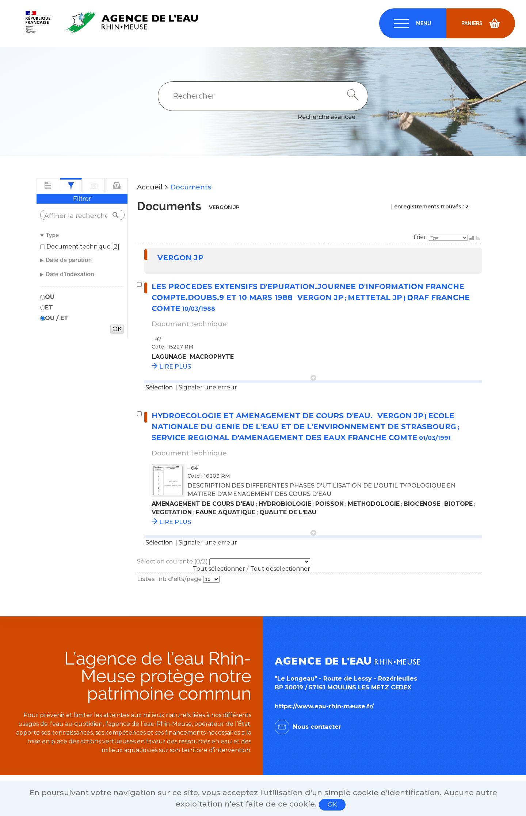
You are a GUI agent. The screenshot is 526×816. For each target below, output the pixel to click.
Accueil (149, 187)
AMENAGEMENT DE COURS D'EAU (203, 503)
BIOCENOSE (422, 503)
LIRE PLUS (175, 366)
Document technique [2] (82, 246)
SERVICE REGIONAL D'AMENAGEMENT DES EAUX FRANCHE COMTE (285, 437)
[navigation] (412, 23)
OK (332, 804)
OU (49, 296)
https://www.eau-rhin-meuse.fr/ (324, 706)
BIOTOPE (458, 503)
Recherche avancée (326, 116)
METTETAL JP (375, 297)
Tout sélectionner (219, 568)
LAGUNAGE (169, 356)
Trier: (420, 237)
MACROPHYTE (212, 356)
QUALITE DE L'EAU (287, 512)
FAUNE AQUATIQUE (225, 512)
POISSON (329, 503)
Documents (190, 187)
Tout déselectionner (280, 568)
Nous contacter (317, 726)
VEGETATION (172, 512)
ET (49, 307)
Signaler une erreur (208, 387)
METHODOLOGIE (374, 503)
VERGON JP (180, 257)
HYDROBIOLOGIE (285, 503)
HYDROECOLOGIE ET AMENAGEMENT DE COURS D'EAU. (263, 415)
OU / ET (56, 318)
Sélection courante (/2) (173, 561)
